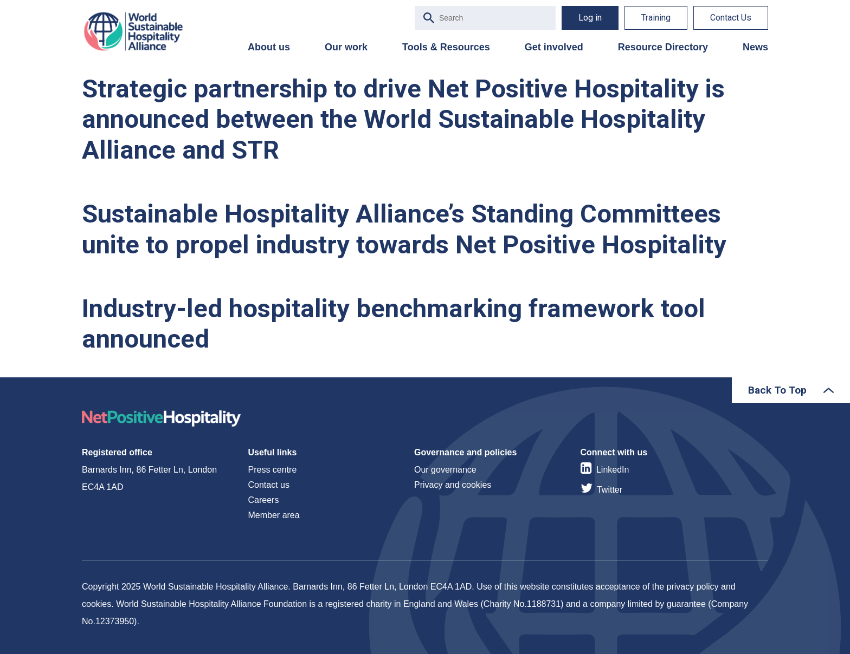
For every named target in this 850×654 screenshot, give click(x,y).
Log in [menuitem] (590, 17)
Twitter (609, 489)
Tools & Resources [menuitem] (446, 47)
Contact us (268, 484)
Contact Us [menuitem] (730, 17)
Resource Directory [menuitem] (663, 47)
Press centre (272, 469)
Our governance (445, 469)
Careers (263, 500)
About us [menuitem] (269, 47)
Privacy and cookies (452, 484)
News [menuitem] (755, 47)
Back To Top (777, 390)
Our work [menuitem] (346, 47)
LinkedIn (612, 469)
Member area (274, 515)
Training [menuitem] (656, 17)
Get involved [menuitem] (554, 47)
